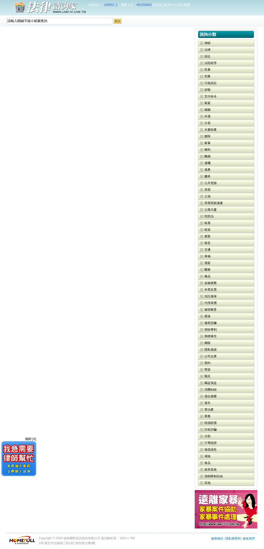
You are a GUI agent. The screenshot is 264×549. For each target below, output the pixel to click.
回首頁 (157, 5)
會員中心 (170, 5)
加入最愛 (184, 5)
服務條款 (217, 538)
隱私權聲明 (233, 538)
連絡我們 (249, 538)
